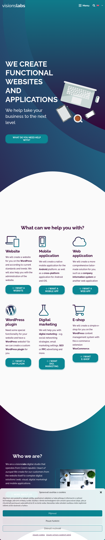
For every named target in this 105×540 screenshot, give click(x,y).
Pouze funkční (52, 521)
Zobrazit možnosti (52, 528)
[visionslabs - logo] (13, 5)
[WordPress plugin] (18, 310)
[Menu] (84, 5)
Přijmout (52, 513)
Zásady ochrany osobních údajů (58, 535)
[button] (101, 492)
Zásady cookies (39, 535)
